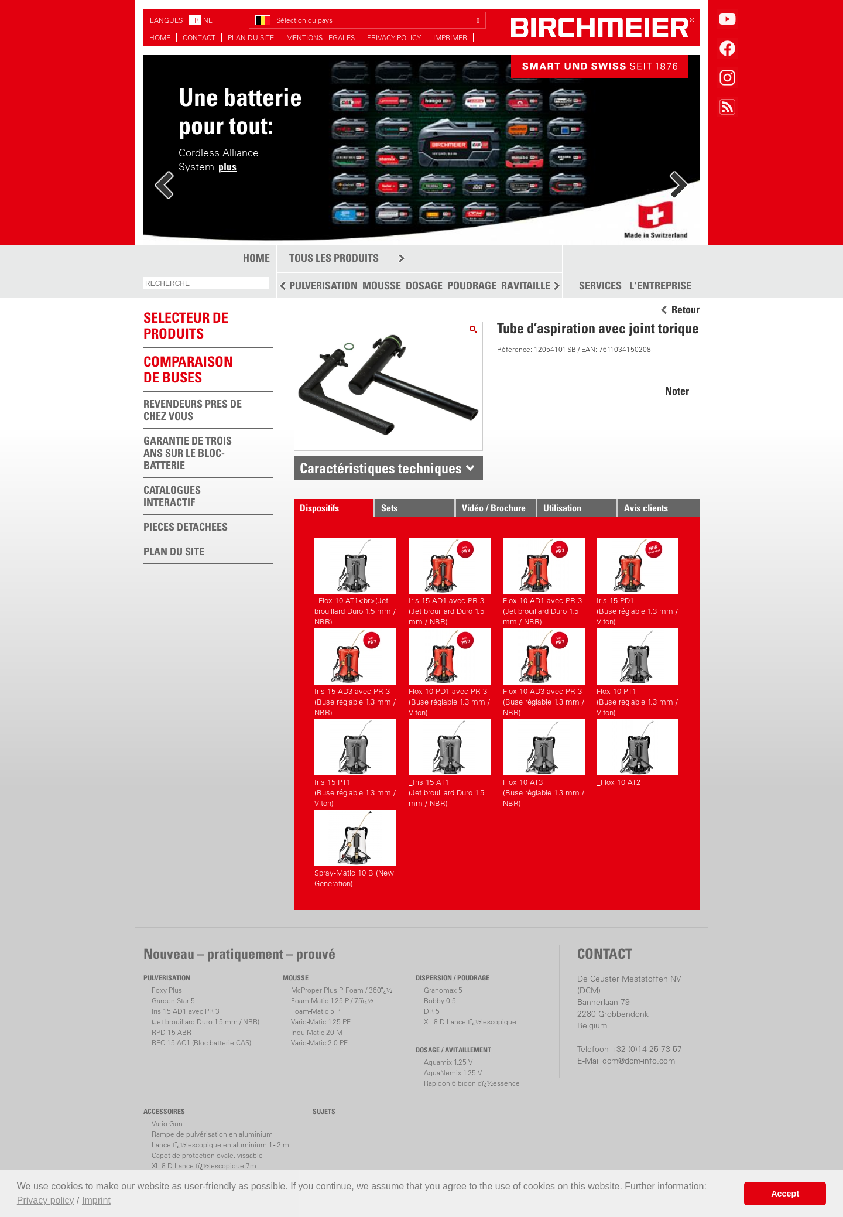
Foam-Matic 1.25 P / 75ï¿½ (332, 1000)
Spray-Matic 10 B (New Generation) (355, 849)
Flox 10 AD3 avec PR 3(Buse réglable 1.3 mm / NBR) (544, 670)
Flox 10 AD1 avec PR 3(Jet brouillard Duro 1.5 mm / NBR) (544, 580)
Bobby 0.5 (440, 1000)
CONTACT (199, 37)
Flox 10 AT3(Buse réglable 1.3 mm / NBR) (544, 761)
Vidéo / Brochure (494, 508)
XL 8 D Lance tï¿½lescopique (470, 1021)
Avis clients (646, 508)
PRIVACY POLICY (394, 37)
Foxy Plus (167, 990)
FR (194, 20)
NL (208, 20)
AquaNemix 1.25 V (453, 1072)
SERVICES (600, 286)
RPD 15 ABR (171, 1032)
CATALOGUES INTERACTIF (172, 496)
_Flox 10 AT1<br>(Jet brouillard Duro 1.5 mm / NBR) (355, 580)
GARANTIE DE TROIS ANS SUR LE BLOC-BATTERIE (187, 453)
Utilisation (562, 508)
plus (227, 166)
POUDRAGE (471, 285)
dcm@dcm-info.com (638, 1060)
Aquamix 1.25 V (448, 1062)
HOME (159, 37)
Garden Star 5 (173, 1000)
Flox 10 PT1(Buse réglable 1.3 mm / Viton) (637, 670)
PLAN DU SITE (251, 37)
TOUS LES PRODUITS (334, 258)
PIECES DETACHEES (185, 527)
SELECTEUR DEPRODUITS (185, 325)
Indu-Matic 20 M (316, 1032)
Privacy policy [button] (45, 1200)
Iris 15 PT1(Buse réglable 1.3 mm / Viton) (355, 761)
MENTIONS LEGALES (320, 37)
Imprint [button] (96, 1200)
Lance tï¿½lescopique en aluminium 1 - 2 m (220, 1144)
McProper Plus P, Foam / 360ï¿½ (341, 990)
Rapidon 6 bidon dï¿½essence (472, 1083)
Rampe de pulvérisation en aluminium (212, 1134)
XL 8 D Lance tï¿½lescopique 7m (204, 1165)
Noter (677, 391)
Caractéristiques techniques (381, 468)
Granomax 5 (443, 990)
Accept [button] (785, 1193)
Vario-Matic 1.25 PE (321, 1021)
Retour (685, 310)
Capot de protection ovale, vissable (207, 1155)
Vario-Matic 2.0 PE (319, 1042)
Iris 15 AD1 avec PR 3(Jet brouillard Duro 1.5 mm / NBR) (450, 580)
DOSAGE (424, 285)
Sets (389, 508)
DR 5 (432, 1011)
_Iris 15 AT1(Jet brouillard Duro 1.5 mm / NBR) (450, 761)
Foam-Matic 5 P (315, 1011)
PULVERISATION (323, 285)
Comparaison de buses (188, 369)
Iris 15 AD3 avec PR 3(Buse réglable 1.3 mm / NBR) (355, 670)
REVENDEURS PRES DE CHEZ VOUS (192, 410)
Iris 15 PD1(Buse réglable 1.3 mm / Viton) (637, 580)
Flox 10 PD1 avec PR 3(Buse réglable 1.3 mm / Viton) (450, 670)
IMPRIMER (450, 37)
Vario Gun (167, 1123)
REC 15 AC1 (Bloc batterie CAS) (201, 1042)
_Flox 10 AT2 (637, 753)
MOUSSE (381, 285)
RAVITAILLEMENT (539, 285)
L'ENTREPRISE (660, 286)
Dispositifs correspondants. (330, 509)
